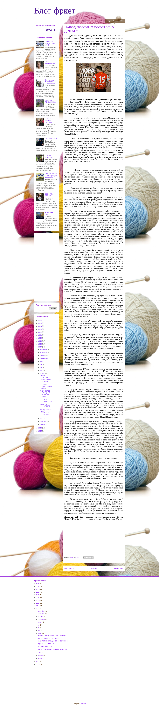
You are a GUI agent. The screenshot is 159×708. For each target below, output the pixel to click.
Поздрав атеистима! (49, 156)
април (42, 373)
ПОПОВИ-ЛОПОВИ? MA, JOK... (46, 386)
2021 (40, 335)
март (42, 418)
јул (41, 364)
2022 (40, 332)
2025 (40, 323)
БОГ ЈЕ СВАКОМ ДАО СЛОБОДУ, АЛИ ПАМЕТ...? (46, 411)
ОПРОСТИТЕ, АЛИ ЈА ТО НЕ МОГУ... (50, 43)
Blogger (83, 704)
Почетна (93, 568)
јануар (42, 424)
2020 (40, 338)
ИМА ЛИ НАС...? (51, 139)
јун (41, 367)
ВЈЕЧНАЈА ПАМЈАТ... (49, 195)
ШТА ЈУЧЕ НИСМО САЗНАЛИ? (49, 120)
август (42, 361)
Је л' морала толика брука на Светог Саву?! (50, 82)
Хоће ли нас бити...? (49, 213)
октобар (43, 355)
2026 (40, 320)
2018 (40, 344)
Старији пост (118, 568)
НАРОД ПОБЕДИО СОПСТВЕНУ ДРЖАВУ (45, 378)
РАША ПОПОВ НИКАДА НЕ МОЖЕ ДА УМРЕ (45, 393)
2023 (40, 329)
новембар (43, 352)
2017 (40, 347)
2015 (40, 431)
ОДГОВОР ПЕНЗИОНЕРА (50, 101)
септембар (44, 358)
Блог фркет (54, 10)
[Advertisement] (46, 266)
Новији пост (69, 568)
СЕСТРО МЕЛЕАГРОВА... (51, 62)
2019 (40, 341)
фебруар (43, 421)
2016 (40, 428)
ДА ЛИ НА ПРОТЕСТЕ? (45, 405)
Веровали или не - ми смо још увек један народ (51, 175)
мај (41, 370)
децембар (44, 349)
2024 (40, 326)
